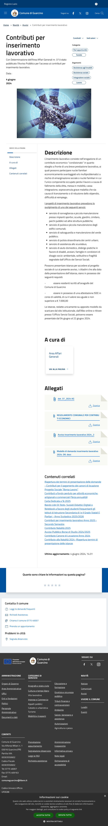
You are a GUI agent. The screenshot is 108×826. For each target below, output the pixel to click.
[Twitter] (79, 13)
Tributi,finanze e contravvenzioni (62, 703)
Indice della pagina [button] (17, 148)
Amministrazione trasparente (63, 744)
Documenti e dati (10, 717)
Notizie (84, 683)
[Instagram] (86, 13)
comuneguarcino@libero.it (14, 780)
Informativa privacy (64, 751)
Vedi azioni (93, 38)
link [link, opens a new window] (80, 809)
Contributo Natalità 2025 (58, 528)
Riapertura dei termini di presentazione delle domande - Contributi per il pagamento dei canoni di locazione (73, 483)
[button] (54, 821)
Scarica (94, 405)
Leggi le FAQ (34, 755)
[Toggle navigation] (5, 13)
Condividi (78, 38)
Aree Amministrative (11, 688)
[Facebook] (72, 13)
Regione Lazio (10, 4)
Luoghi (84, 707)
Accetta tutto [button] (43, 815)
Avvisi (25, 25)
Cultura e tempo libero (38, 690)
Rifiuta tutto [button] (65, 815)
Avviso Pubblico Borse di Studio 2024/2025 (67, 532)
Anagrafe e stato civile (38, 685)
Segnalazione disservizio (39, 751)
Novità (16, 25)
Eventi (84, 712)
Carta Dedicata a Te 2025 (58, 501)
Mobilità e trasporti (37, 716)
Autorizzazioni (61, 723)
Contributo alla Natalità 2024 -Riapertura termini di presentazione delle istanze (71, 541)
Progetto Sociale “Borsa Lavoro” (61, 489)
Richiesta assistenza (37, 760)
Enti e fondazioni (9, 698)
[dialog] (54, 809)
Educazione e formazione (61, 685)
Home (6, 25)
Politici (5, 703)
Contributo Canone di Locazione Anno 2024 (67, 536)
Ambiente (59, 710)
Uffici (4, 693)
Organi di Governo (10, 683)
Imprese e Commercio (38, 699)
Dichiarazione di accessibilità (62, 762)
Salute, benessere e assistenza (64, 716)
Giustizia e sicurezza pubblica (64, 694)
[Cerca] (102, 13)
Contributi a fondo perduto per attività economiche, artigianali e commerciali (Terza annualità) (71, 495)
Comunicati (86, 688)
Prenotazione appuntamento (35, 744)
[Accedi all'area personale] (96, 4)
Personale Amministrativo (9, 710)
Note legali (60, 755)
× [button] (105, 796)
